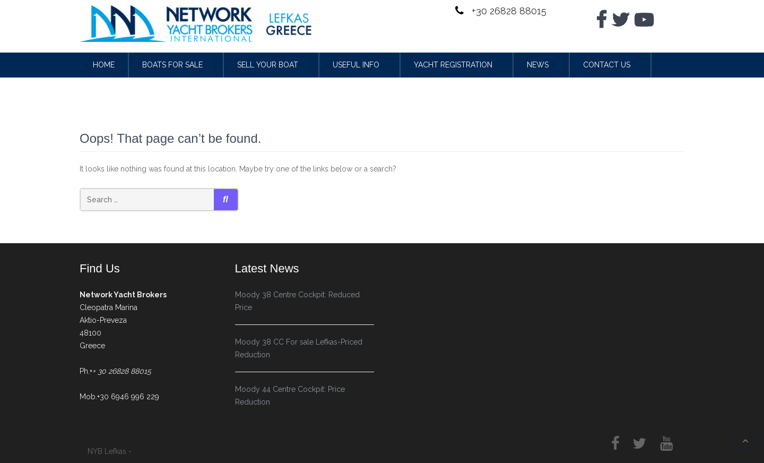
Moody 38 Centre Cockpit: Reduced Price (297, 301)
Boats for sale (172, 65)
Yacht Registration (453, 65)
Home (104, 65)
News (538, 65)
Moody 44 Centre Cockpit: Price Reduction (290, 395)
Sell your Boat (267, 65)
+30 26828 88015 (507, 10)
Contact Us (606, 65)
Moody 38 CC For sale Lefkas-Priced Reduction (298, 348)
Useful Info (356, 65)
